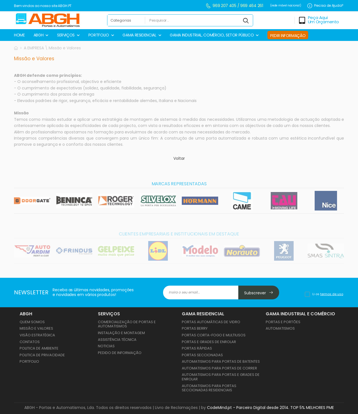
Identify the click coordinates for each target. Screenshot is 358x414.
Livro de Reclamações (176, 407)
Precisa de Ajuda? (325, 5)
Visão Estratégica (37, 335)
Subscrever (258, 293)
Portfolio (29, 361)
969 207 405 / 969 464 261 (234, 5)
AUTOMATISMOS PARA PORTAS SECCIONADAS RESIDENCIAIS (209, 388)
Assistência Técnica (117, 339)
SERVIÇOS (66, 35)
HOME (19, 35)
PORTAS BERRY (195, 328)
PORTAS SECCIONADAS (202, 355)
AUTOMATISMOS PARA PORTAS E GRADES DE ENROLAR (221, 377)
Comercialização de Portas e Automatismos (127, 324)
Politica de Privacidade (42, 355)
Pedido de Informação (120, 352)
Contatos (30, 341)
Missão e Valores (36, 328)
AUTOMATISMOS (280, 328)
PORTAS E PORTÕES (283, 322)
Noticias (106, 346)
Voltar (179, 158)
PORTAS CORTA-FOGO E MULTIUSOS (214, 335)
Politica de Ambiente (39, 348)
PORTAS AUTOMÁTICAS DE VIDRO (211, 322)
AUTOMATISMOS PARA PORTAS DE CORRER (219, 368)
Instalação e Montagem (121, 333)
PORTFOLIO (98, 35)
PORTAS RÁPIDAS (197, 348)
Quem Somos (32, 322)
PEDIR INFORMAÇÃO (287, 35)
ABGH (39, 35)
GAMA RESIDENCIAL (139, 35)
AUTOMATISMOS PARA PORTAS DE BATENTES (221, 361)
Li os (327, 294)
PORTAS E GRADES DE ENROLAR (209, 341)
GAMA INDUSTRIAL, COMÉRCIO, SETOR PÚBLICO (212, 35)
